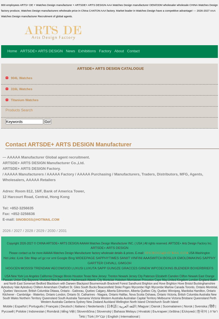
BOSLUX (170, 258)
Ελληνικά (188, 311)
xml (53, 258)
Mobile (7, 306)
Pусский (7, 311)
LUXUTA (90, 268)
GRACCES (130, 268)
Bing (71, 258)
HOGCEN (13, 268)
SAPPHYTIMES (107, 258)
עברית (100, 316)
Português (36, 306)
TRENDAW (42, 268)
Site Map (30, 258)
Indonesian (36, 311)
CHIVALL (110, 263)
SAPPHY (209, 258)
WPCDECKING (162, 268)
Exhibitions (87, 51)
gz (44, 258)
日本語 (112, 306)
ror (49, 258)
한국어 (202, 311)
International (129, 316)
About (119, 51)
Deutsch (67, 306)
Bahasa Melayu (125, 311)
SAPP (101, 268)
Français (52, 306)
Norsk (188, 306)
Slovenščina (86, 311)
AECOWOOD (61, 268)
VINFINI (137, 258)
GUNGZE (114, 268)
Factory (105, 51)
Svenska (201, 306)
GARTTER (95, 263)
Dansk (156, 306)
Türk (90, 316)
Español (21, 306)
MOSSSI (27, 268)
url (39, 258)
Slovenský (104, 311)
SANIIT (125, 258)
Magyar (143, 306)
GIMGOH (125, 263)
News (70, 51)
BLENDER (181, 268)
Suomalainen (172, 306)
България (160, 311)
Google (62, 258)
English (113, 316)
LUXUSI (78, 268)
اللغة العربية (127, 306)
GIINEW (144, 268)
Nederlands (96, 306)
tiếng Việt (68, 311)
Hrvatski (144, 311)
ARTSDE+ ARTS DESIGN (41, 51)
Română (53, 311)
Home (12, 51)
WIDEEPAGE (85, 258)
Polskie (21, 311)
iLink (20, 258)
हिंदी (211, 306)
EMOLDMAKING (189, 258)
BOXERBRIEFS (201, 268)
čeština (174, 311)
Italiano (80, 306)
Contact (133, 51)
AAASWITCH (152, 258)
